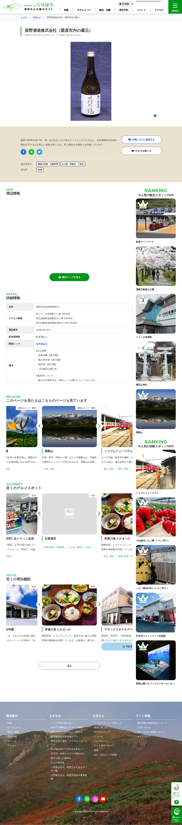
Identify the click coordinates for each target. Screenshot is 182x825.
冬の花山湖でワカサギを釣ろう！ (68, 749)
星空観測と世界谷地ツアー (64, 736)
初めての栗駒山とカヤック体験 (67, 727)
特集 (10, 722)
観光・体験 (13, 731)
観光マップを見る (69, 277)
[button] (39, 426)
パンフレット (101, 741)
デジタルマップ (102, 731)
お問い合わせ (144, 727)
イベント (12, 741)
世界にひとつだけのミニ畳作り (67, 731)
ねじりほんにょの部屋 (105, 754)
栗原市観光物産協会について (152, 722)
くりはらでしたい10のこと (108, 722)
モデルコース (14, 727)
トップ (24, 17)
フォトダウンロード (104, 745)
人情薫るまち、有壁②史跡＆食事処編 (69, 776)
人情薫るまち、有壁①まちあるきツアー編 (69, 769)
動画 (96, 750)
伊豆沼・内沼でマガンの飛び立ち (68, 753)
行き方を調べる (141, 151)
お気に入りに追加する (141, 139)
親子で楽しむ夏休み (61, 758)
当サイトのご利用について (151, 731)
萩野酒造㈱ (41, 343)
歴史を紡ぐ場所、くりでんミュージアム (69, 742)
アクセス (12, 745)
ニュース (98, 736)
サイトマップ (144, 736)
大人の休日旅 (57, 762)
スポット (37, 17)
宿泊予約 (12, 736)
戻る (56, 665)
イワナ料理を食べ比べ (62, 722)
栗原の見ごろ (101, 727)
